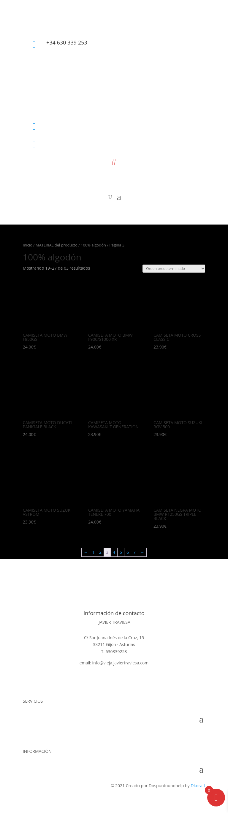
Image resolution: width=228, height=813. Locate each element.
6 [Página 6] (127, 552)
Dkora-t (198, 785)
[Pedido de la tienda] (173, 269)
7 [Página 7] (134, 552)
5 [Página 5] (121, 552)
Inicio (27, 245)
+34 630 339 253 (66, 42)
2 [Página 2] (100, 552)
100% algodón (93, 245)
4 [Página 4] (114, 552)
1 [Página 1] (93, 552)
